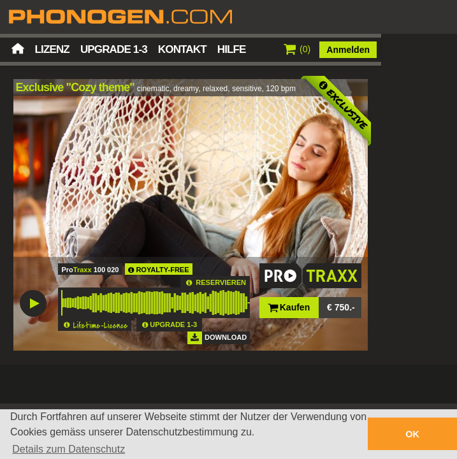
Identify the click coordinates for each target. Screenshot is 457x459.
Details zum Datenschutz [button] (68, 449)
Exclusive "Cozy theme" (75, 87)
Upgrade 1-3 (113, 49)
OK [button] (412, 434)
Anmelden (348, 50)
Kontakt (182, 49)
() (297, 49)
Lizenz (52, 49)
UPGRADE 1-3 (173, 324)
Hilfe (231, 49)
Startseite (18, 48)
